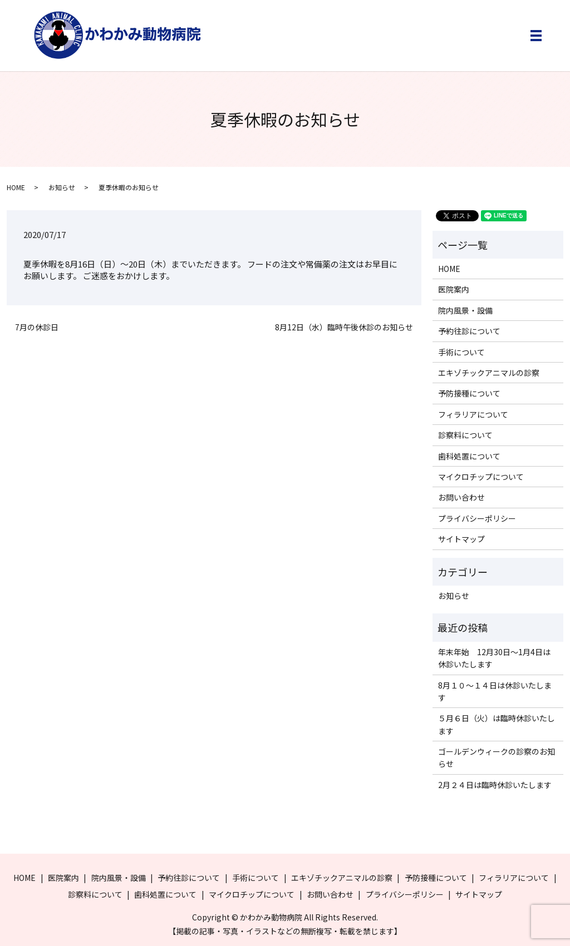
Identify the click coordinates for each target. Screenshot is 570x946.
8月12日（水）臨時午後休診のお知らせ (344, 327)
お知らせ (61, 187)
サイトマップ (461, 538)
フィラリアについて (473, 414)
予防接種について (469, 393)
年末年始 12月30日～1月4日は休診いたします (494, 658)
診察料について (465, 434)
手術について (461, 352)
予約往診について (469, 330)
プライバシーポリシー (477, 518)
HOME (16, 187)
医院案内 (453, 289)
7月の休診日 (36, 327)
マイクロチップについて (481, 476)
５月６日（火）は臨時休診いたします (496, 724)
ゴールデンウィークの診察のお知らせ (496, 757)
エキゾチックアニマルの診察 (488, 372)
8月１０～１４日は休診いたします (495, 691)
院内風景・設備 (465, 310)
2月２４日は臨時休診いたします (495, 784)
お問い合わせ (461, 497)
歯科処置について (469, 456)
